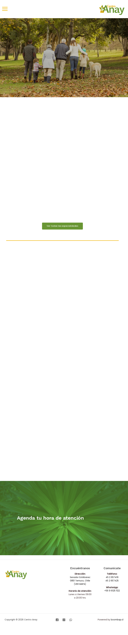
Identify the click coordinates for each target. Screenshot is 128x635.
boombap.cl (117, 619)
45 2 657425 (112, 580)
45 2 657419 (112, 577)
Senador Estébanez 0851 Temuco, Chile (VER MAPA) (80, 581)
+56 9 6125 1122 (112, 590)
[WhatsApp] (70, 619)
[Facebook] (57, 619)
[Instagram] (63, 619)
